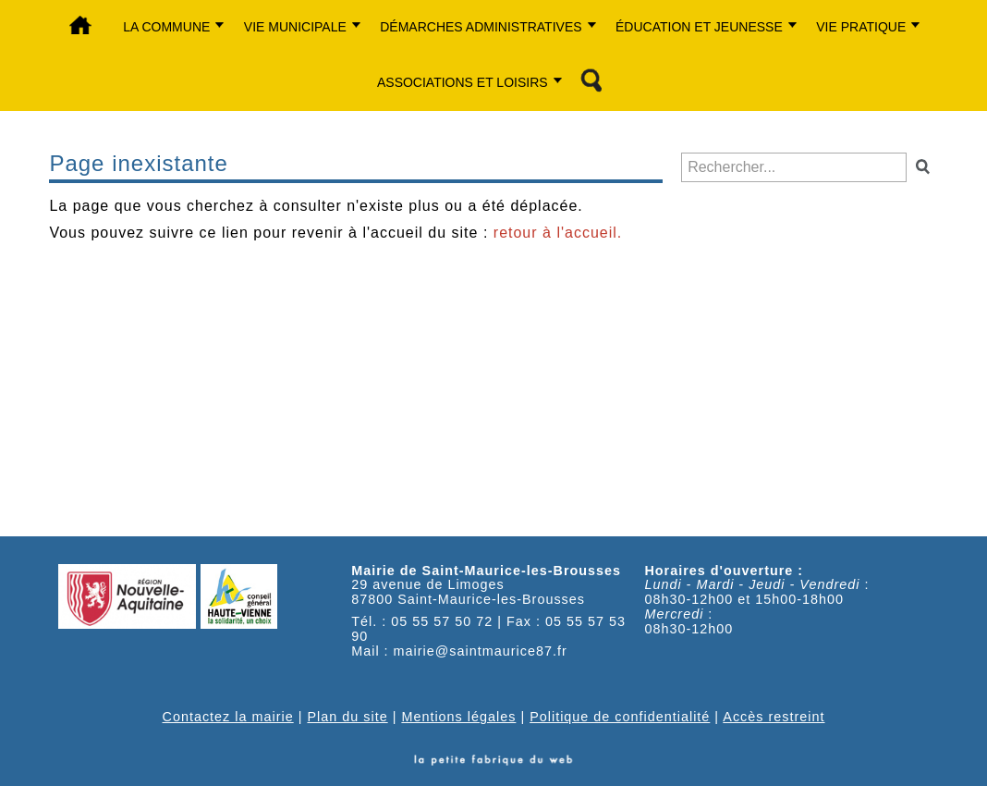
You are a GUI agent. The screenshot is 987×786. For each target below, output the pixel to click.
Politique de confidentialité (620, 716)
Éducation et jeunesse (699, 26)
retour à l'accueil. (558, 232)
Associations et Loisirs (462, 82)
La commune (166, 26)
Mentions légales (458, 716)
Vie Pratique (861, 26)
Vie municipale (295, 26)
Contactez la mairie (228, 716)
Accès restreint (773, 716)
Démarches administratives (480, 26)
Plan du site (347, 716)
